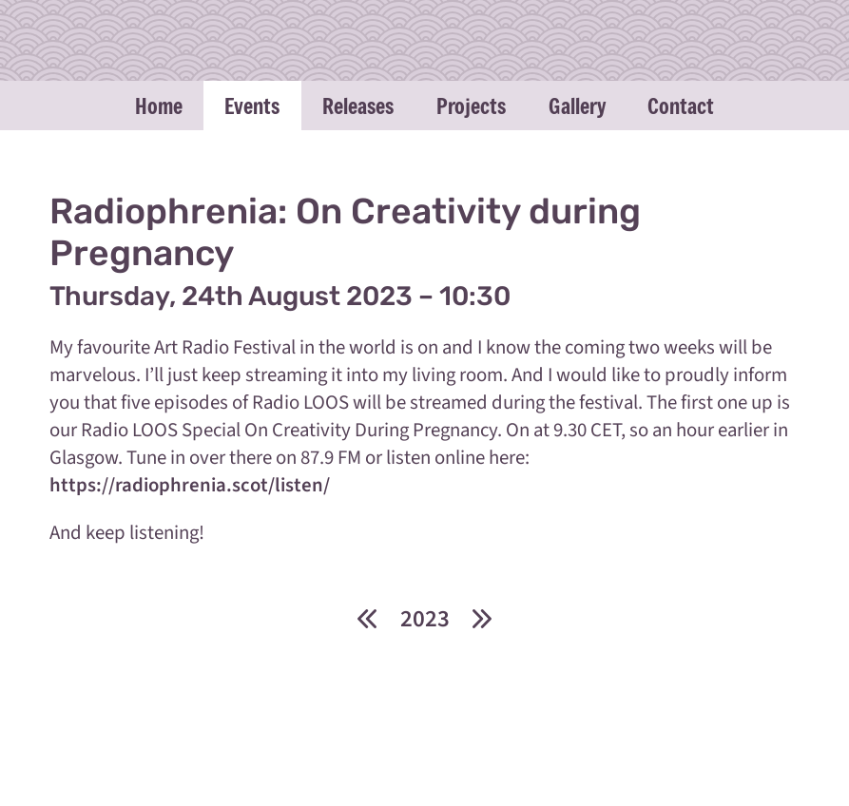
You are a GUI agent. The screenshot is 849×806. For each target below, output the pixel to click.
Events (252, 105)
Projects (471, 105)
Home (159, 105)
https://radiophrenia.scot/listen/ (189, 485)
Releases (358, 105)
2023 (425, 619)
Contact (680, 105)
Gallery (577, 105)
